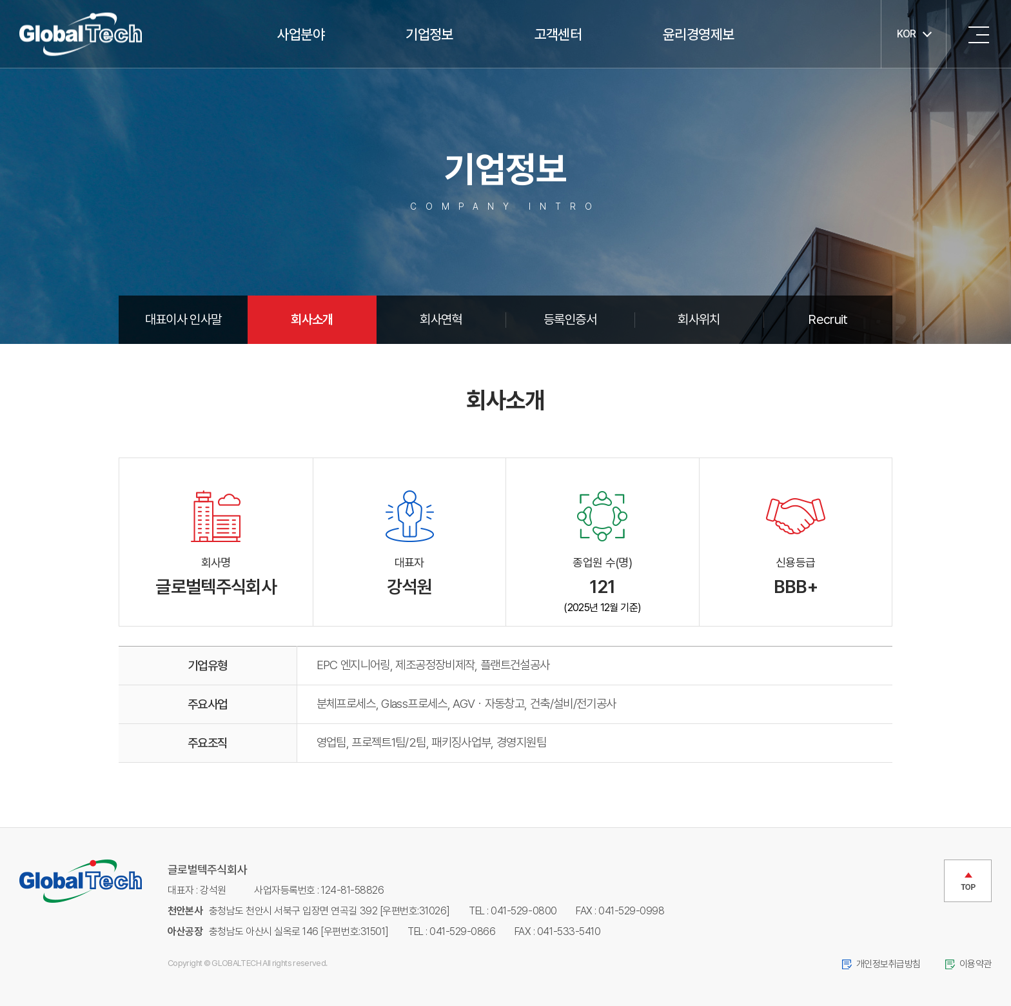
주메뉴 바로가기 (0, 0)
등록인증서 (570, 319)
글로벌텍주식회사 (80, 34)
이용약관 (975, 964)
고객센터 (558, 34)
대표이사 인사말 (183, 319)
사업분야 (300, 34)
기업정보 (429, 34)
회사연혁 (441, 319)
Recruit (828, 319)
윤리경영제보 (698, 34)
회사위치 (699, 319)
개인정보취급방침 (888, 964)
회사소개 (312, 319)
